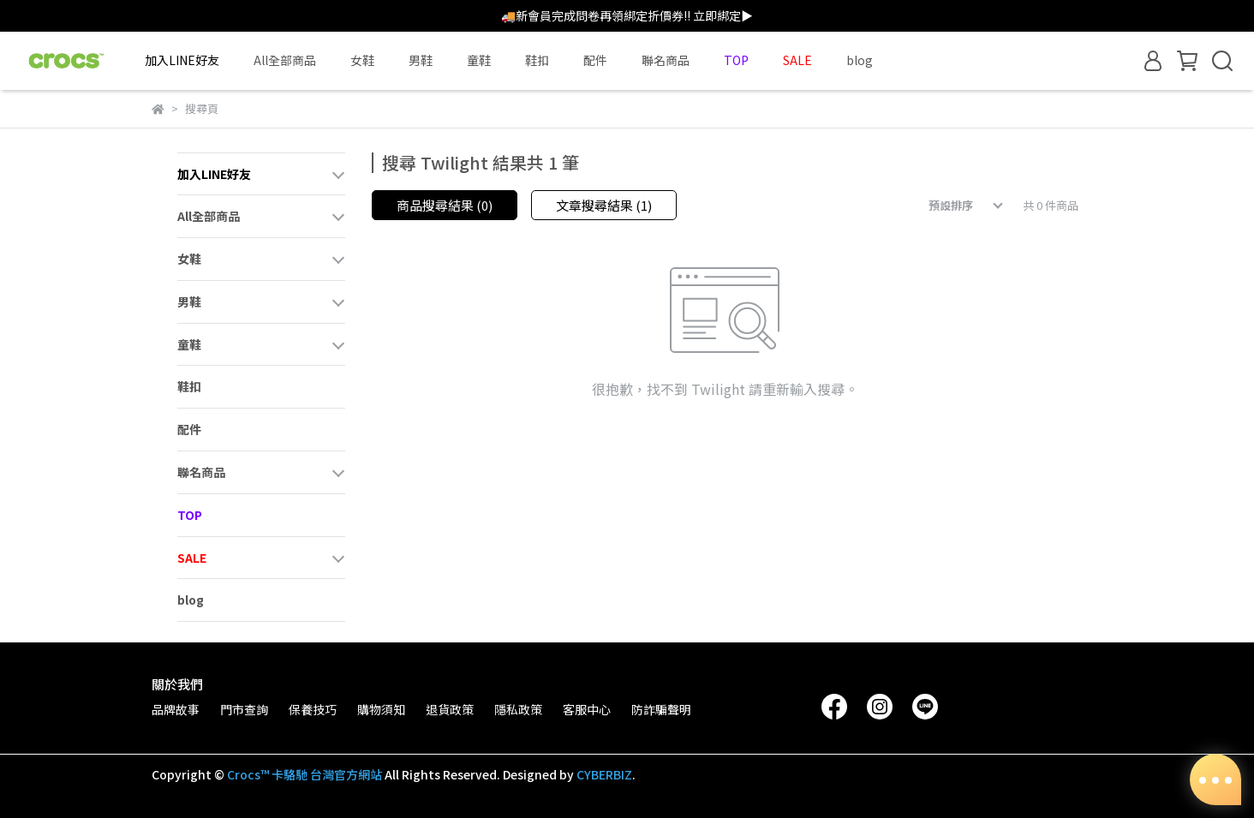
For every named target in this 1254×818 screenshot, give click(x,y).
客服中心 (587, 709)
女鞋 (362, 60)
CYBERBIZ (604, 774)
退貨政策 (450, 709)
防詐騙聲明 (661, 709)
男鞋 (421, 60)
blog (859, 60)
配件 (595, 60)
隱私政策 (518, 709)
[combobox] (954, 205)
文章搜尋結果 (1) (604, 205)
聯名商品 (666, 60)
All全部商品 (285, 60)
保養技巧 (313, 709)
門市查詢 (244, 709)
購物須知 (381, 709)
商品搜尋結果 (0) (445, 205)
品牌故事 (176, 709)
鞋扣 (537, 60)
